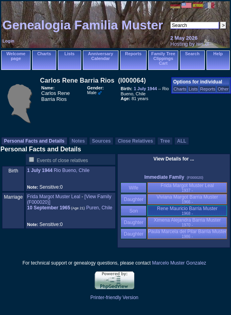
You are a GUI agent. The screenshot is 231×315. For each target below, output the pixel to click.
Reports (133, 53)
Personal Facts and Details (34, 141)
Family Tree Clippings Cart (163, 58)
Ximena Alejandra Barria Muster (187, 222)
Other (223, 89)
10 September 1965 (48, 208)
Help (218, 53)
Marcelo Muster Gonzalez (179, 263)
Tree (165, 141)
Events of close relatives (62, 160)
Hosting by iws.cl (189, 44)
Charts (44, 53)
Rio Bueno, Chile (72, 170)
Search (192, 53)
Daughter (133, 199)
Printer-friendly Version (114, 297)
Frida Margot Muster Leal (53, 196)
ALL (181, 141)
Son (133, 211)
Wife (134, 188)
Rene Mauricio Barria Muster (187, 211)
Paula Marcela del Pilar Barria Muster (187, 234)
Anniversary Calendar (100, 56)
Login (8, 41)
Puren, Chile (99, 208)
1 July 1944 (39, 170)
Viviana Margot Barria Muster (187, 199)
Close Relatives (135, 141)
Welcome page (15, 56)
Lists (70, 53)
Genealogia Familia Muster (82, 25)
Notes (78, 141)
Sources (101, 141)
